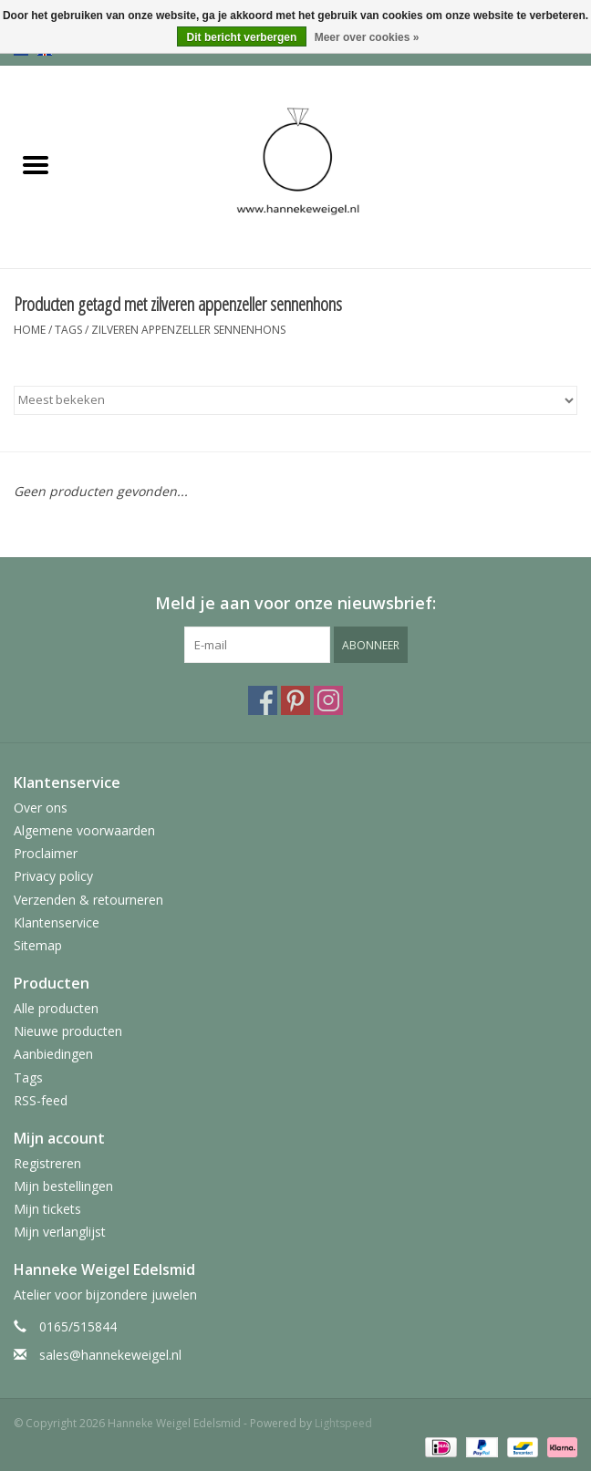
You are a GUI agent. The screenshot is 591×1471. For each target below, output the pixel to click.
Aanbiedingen (53, 1053)
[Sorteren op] (295, 400)
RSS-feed (40, 1100)
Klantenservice (56, 922)
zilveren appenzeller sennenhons (188, 329)
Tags (68, 329)
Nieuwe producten (68, 1031)
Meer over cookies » (367, 37)
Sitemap (38, 945)
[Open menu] (35, 164)
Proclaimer (46, 853)
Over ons (40, 807)
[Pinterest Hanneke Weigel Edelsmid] (295, 700)
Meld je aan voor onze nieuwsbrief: (295, 603)
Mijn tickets (47, 1208)
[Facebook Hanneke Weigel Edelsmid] (262, 700)
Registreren (47, 1163)
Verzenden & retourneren (88, 899)
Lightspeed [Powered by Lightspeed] (343, 1423)
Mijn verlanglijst (60, 1231)
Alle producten (56, 1008)
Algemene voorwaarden (84, 830)
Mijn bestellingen (63, 1186)
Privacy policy (53, 876)
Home (30, 329)
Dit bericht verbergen (242, 37)
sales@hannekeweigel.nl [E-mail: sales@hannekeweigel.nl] (110, 1354)
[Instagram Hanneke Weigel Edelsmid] (328, 700)
